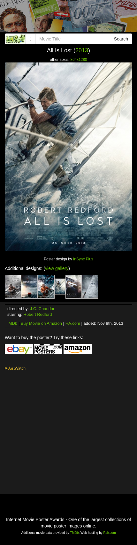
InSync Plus (83, 259)
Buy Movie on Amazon (41, 323)
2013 (81, 50)
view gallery (56, 268)
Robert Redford (38, 314)
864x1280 (78, 59)
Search (121, 38)
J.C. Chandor (42, 308)
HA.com (72, 323)
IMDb (12, 323)
